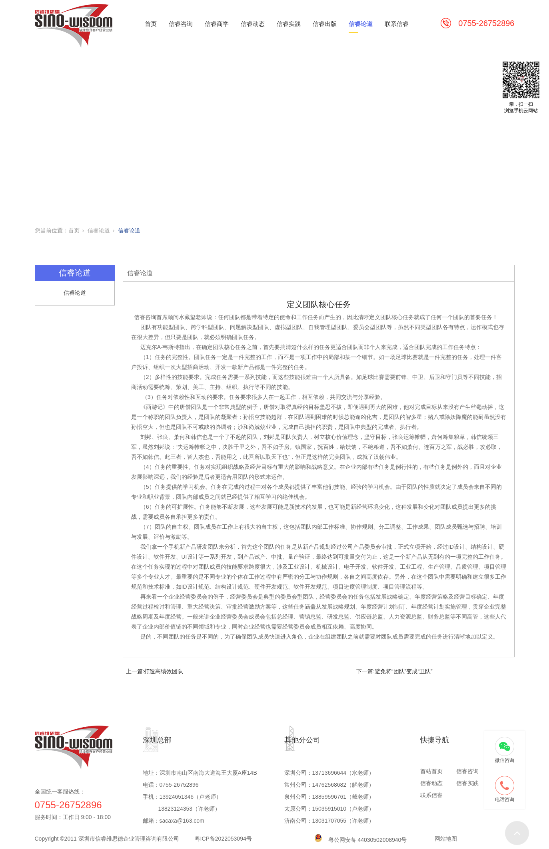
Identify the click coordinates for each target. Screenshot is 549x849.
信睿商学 (217, 23)
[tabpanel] (274, 135)
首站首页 (431, 771)
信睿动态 (253, 23)
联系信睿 (397, 23)
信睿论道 (361, 23)
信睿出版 (325, 23)
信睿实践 (289, 23)
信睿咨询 (181, 23)
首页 (151, 23)
